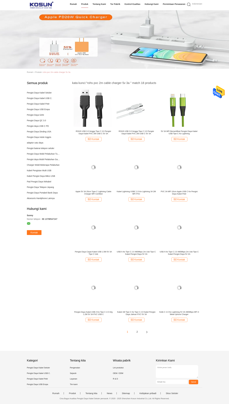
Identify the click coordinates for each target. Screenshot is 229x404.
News (109, 393)
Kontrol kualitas (132, 4)
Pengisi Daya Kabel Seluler (39, 93)
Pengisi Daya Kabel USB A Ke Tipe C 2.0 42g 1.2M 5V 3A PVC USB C (93, 313)
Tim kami (73, 384)
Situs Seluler (172, 393)
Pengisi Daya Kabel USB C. (39, 98)
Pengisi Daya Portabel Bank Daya (42, 193)
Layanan (73, 379)
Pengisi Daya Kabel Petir (38, 104)
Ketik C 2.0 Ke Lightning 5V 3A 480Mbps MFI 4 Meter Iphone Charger (179, 313)
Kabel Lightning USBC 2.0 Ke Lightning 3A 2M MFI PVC (136, 192)
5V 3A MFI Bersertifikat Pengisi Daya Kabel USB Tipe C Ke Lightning (179, 132)
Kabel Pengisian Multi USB (39, 170)
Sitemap (126, 393)
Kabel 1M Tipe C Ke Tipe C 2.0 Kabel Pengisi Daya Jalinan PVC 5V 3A (136, 313)
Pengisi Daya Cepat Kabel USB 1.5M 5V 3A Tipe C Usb (93, 253)
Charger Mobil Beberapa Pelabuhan (43, 165)
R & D (115, 379)
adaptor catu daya (35, 143)
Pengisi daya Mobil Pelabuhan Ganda (43, 159)
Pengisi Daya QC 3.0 (36, 120)
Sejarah (73, 373)
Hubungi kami (152, 4)
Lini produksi (118, 368)
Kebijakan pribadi (147, 393)
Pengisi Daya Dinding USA (39, 131)
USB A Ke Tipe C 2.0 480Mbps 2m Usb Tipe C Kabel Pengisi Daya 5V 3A (136, 253)
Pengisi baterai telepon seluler (40, 148)
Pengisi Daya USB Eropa (38, 109)
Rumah (73, 4)
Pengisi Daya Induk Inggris (39, 137)
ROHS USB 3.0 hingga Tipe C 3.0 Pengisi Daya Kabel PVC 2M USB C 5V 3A (93, 132)
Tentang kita (91, 393)
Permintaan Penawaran (174, 4)
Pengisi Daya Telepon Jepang (40, 187)
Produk (84, 4)
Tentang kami (99, 4)
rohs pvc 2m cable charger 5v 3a (56, 72)
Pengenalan (75, 368)
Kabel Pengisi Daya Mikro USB (41, 176)
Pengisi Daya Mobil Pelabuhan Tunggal (43, 154)
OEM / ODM (118, 373)
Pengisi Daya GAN (35, 115)
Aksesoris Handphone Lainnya (41, 198)
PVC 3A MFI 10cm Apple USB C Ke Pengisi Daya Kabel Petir (179, 192)
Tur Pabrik (115, 4)
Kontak (34, 232)
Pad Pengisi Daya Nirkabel (39, 181)
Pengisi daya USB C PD (38, 126)
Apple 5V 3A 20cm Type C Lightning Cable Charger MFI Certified (93, 192)
